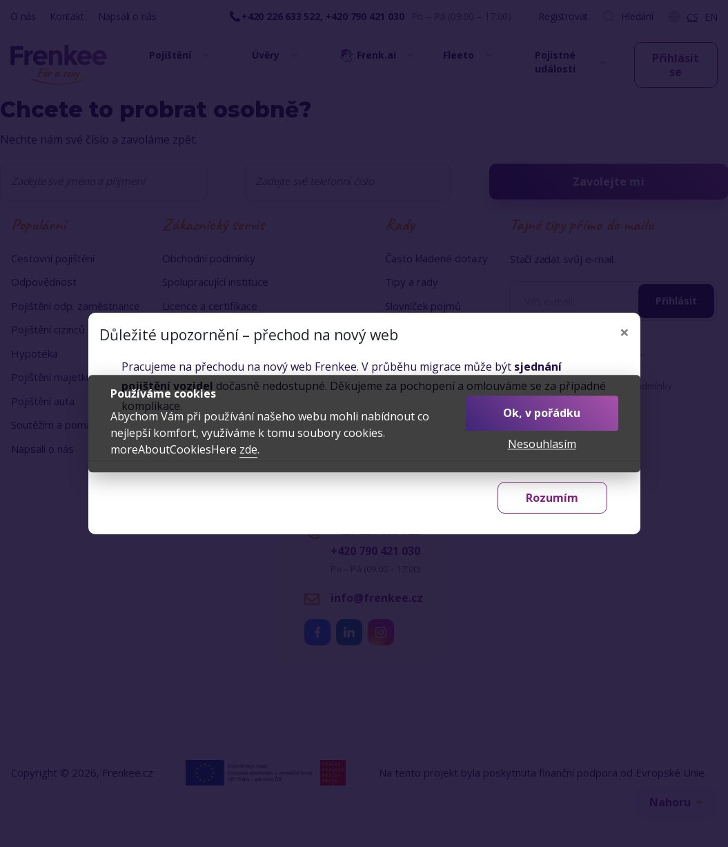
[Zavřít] (624, 332)
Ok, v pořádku (541, 412)
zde (248, 449)
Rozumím (552, 497)
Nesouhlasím (542, 444)
